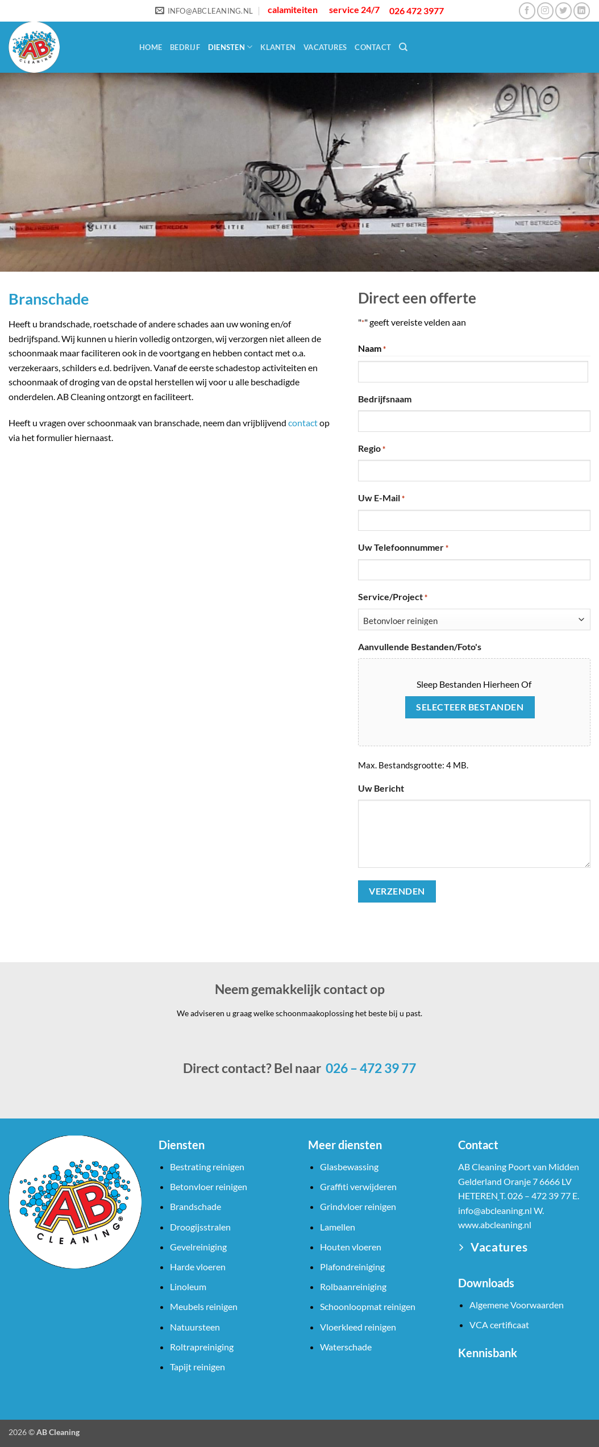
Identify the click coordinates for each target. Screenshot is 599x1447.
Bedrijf (185, 47)
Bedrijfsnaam (384, 398)
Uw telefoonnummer (403, 548)
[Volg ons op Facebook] (527, 10)
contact (303, 422)
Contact (373, 47)
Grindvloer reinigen (358, 1206)
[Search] (403, 47)
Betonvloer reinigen (208, 1186)
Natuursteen (195, 1326)
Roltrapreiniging (202, 1346)
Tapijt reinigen (197, 1366)
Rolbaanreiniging (353, 1286)
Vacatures (325, 47)
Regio (371, 449)
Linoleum (188, 1286)
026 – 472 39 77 (369, 1068)
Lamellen (337, 1226)
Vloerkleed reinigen (358, 1326)
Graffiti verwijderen (358, 1186)
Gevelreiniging (198, 1246)
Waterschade (346, 1346)
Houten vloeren (350, 1246)
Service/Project (392, 597)
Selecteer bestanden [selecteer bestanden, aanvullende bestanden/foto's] (469, 707)
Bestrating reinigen (207, 1166)
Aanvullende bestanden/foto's (419, 646)
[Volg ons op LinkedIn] (581, 10)
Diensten (230, 46)
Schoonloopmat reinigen (367, 1306)
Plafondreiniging (352, 1266)
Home (150, 47)
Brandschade (195, 1206)
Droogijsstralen (200, 1226)
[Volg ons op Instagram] (545, 10)
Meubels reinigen (204, 1306)
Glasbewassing (349, 1166)
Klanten (278, 47)
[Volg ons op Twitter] (563, 10)
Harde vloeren (198, 1266)
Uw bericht (381, 788)
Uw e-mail (381, 498)
